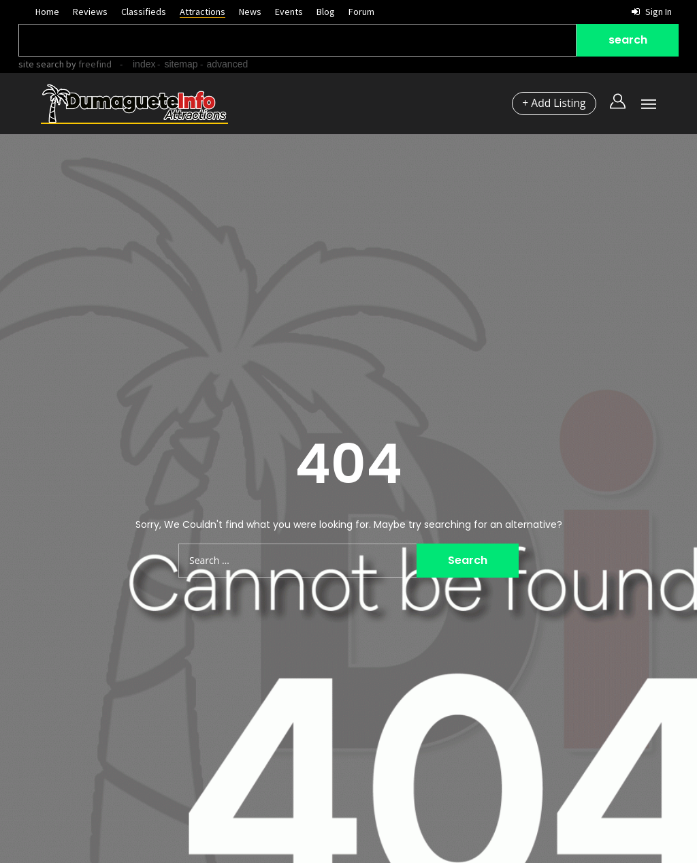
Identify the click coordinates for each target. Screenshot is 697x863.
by (88, 64)
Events (289, 11)
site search (41, 64)
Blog (326, 11)
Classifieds (143, 11)
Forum (361, 11)
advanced (227, 64)
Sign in (652, 11)
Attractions (202, 11)
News (250, 11)
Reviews (90, 11)
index (144, 64)
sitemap (180, 64)
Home (47, 11)
